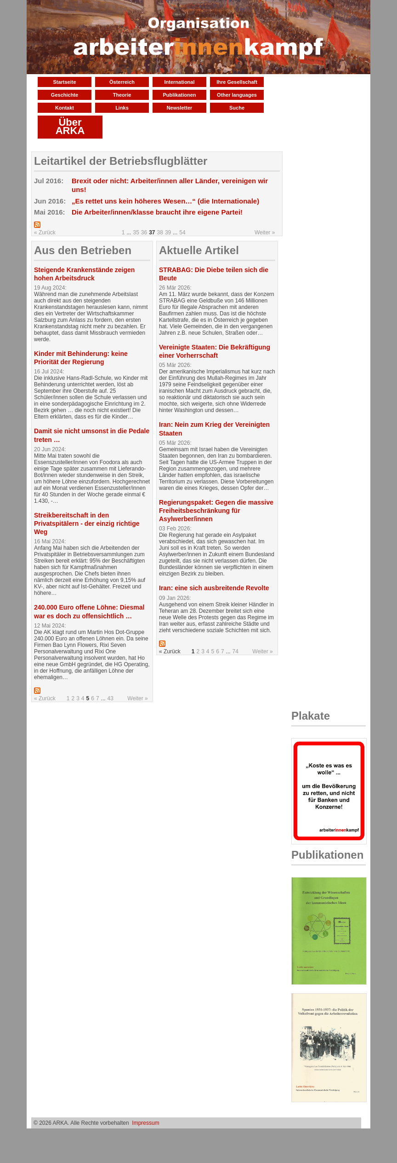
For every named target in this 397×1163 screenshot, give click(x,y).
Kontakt (64, 107)
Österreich (122, 82)
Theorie (122, 95)
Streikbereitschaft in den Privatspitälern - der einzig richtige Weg (87, 523)
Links (122, 107)
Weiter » (265, 232)
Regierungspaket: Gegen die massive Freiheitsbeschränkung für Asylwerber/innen (216, 511)
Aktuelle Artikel (199, 250)
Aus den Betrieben (82, 250)
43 (110, 698)
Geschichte (64, 95)
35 (136, 232)
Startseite (64, 82)
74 (235, 651)
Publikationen (179, 95)
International (179, 82)
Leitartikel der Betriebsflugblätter (120, 161)
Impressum (145, 1123)
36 (144, 232)
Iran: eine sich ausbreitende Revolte (214, 588)
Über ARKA (70, 126)
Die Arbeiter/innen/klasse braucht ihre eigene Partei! (157, 212)
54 (182, 232)
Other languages (237, 95)
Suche (236, 107)
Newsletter (180, 107)
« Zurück (45, 232)
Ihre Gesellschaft (236, 82)
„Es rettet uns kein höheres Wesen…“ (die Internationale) (165, 201)
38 (160, 232)
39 (168, 232)
